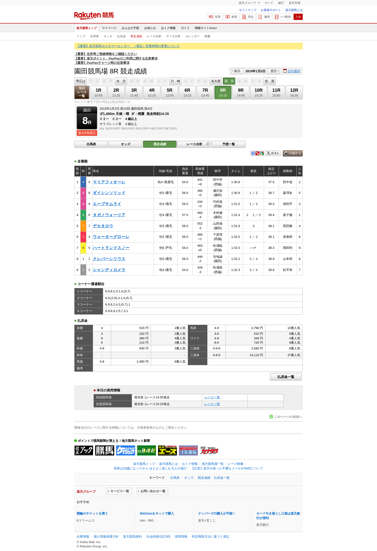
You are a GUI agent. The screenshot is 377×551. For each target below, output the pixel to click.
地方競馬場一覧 (213, 464)
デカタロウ (103, 226)
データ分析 (173, 36)
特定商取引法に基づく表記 (210, 536)
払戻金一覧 (285, 377)
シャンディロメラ (109, 270)
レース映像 (235, 464)
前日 (237, 71)
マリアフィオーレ (109, 182)
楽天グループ (248, 3)
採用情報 (181, 536)
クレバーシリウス (109, 259)
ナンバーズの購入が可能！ (217, 513)
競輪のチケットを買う (92, 513)
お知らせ (150, 28)
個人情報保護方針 (106, 536)
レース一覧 (212, 397)
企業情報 (83, 536)
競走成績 (136, 36)
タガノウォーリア (109, 215)
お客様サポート (271, 10)
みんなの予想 (130, 28)
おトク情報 (168, 28)
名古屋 (215, 81)
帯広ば (80, 81)
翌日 (273, 71)
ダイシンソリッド (109, 193)
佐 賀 (269, 81)
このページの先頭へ (288, 417)
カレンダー (192, 36)
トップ (81, 36)
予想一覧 (228, 144)
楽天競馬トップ (86, 28)
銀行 (281, 3)
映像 (207, 36)
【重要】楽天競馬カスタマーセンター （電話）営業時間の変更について (128, 46)
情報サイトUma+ (206, 28)
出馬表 (94, 36)
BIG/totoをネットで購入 (157, 513)
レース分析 (154, 36)
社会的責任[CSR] (158, 536)
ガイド (185, 28)
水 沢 (121, 81)
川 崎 (175, 81)
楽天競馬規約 (132, 536)
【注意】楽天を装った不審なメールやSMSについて (227, 468)
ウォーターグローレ (111, 237)
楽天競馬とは (294, 10)
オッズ (108, 36)
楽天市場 (294, 3)
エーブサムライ (107, 204)
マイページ (109, 28)
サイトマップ (247, 10)
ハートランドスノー (111, 248)
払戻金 (121, 36)
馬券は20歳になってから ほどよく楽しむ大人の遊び (150, 468)
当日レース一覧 (82, 92)
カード (269, 3)
